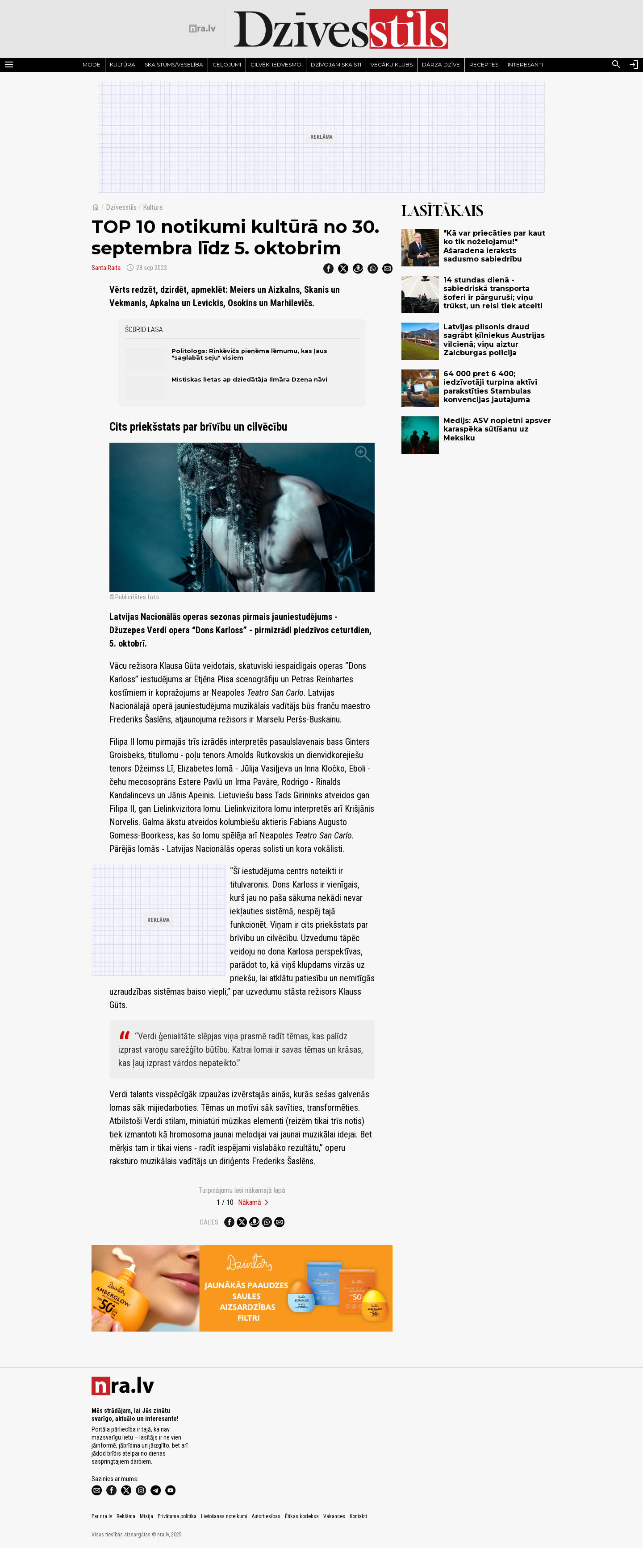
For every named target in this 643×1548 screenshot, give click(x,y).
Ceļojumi (227, 64)
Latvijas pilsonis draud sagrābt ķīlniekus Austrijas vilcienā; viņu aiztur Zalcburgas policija (494, 340)
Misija (146, 1516)
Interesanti (525, 64)
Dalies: (210, 1222)
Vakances (334, 1516)
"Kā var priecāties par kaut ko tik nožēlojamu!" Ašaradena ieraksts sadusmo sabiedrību (494, 246)
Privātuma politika (177, 1516)
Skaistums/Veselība (174, 64)
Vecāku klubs (392, 64)
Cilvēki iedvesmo (276, 64)
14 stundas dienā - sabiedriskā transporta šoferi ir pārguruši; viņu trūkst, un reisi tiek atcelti (493, 293)
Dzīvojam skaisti (336, 64)
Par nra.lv (102, 1516)
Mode (91, 64)
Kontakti (358, 1516)
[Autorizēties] (634, 65)
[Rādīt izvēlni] (9, 65)
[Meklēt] (616, 65)
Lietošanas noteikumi (224, 1516)
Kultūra (122, 64)
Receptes (483, 64)
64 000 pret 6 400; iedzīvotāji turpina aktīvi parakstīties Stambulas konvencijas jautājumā (490, 386)
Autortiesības (266, 1516)
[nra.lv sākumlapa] (202, 29)
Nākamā (249, 1202)
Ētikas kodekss (302, 1516)
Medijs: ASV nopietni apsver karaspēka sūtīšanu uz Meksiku (497, 429)
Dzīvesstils (121, 207)
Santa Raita (106, 267)
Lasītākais (442, 210)
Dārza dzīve (441, 64)
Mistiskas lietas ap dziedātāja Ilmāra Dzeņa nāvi (249, 379)
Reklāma (126, 1516)
